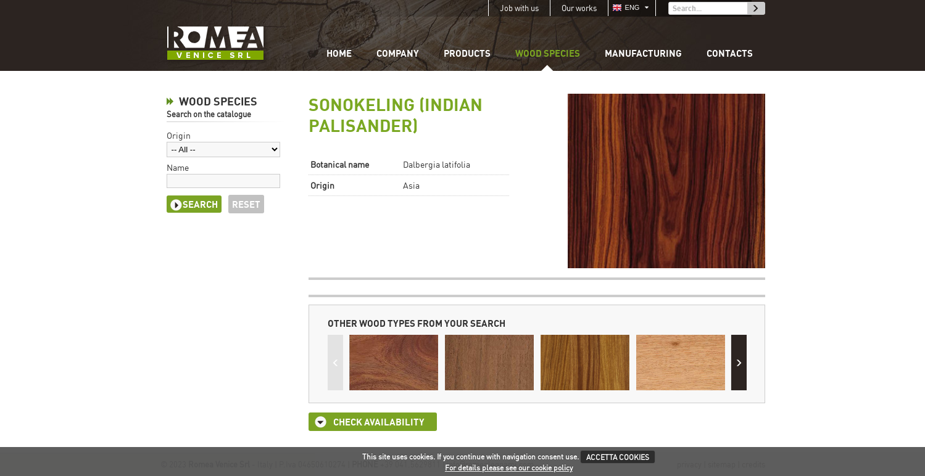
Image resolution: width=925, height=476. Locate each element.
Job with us (519, 8)
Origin (179, 135)
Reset (246, 204)
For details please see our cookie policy (509, 467)
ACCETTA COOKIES (617, 457)
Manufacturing (643, 53)
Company (397, 53)
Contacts (730, 53)
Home (339, 53)
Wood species (547, 53)
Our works (579, 8)
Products (467, 53)
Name (178, 167)
